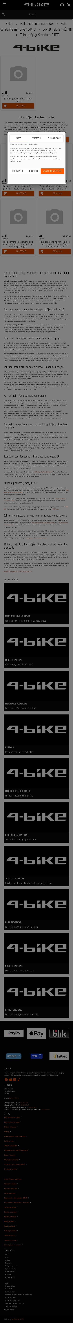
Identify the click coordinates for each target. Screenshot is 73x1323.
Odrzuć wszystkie (17, 171)
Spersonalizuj (33, 171)
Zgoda (18, 138)
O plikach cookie (54, 138)
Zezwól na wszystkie (52, 171)
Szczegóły (36, 138)
